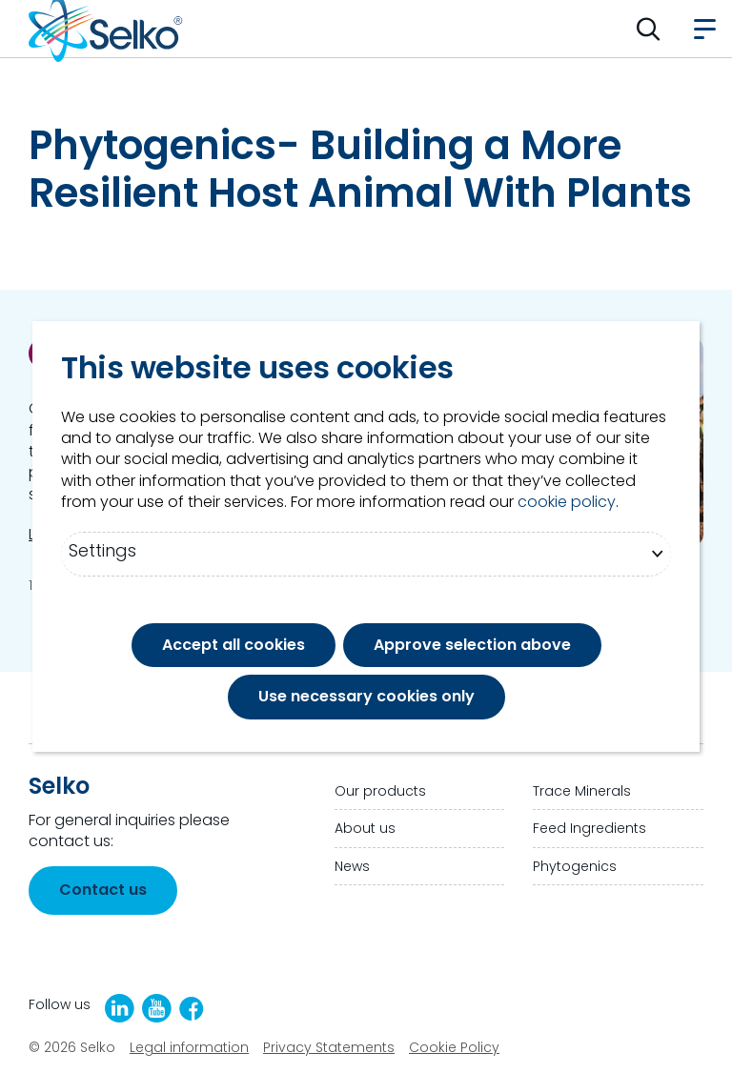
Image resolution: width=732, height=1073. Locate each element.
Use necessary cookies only (366, 696)
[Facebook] (191, 1009)
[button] (648, 28)
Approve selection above (472, 645)
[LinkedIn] (119, 1008)
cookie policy (567, 502)
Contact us (103, 890)
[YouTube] (157, 1008)
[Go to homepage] (106, 28)
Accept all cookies (233, 645)
